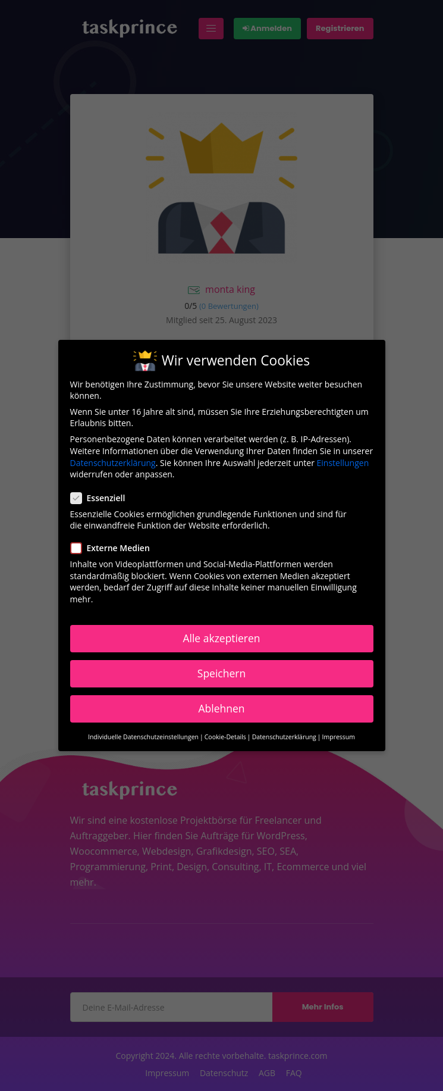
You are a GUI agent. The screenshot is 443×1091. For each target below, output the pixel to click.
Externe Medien (114, 546)
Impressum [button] (338, 735)
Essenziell (101, 496)
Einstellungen (343, 461)
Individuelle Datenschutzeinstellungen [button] (143, 735)
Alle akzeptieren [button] (221, 636)
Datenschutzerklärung (113, 461)
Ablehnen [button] (221, 706)
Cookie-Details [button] (225, 735)
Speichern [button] (221, 671)
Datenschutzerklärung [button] (284, 735)
